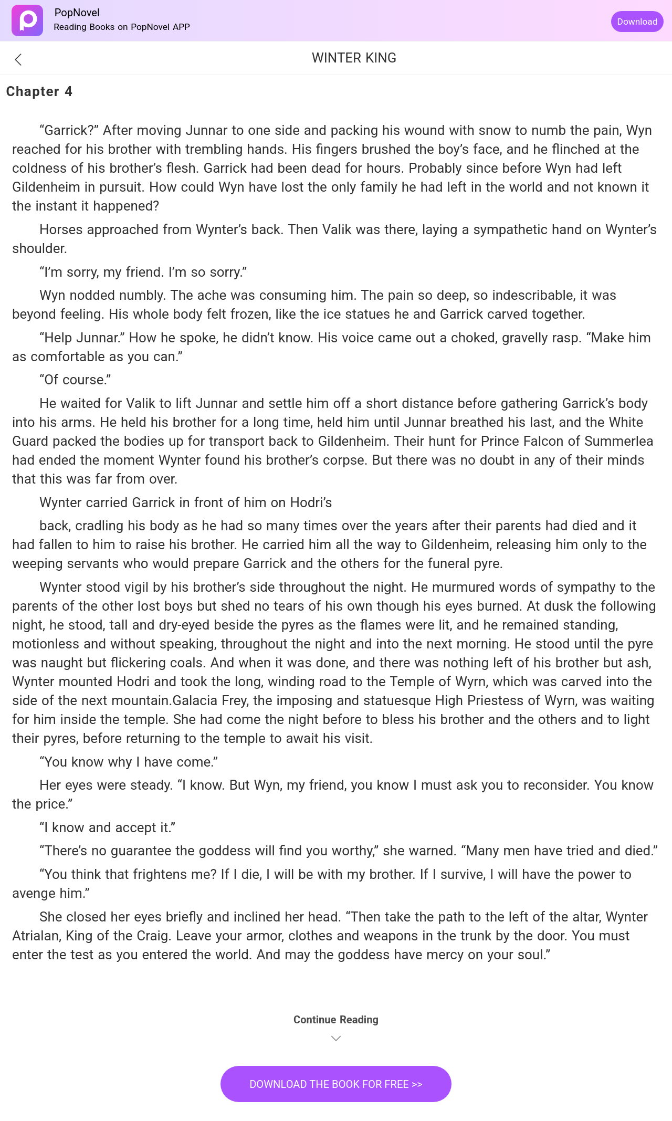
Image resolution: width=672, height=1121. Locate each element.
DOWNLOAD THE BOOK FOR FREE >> (336, 1084)
